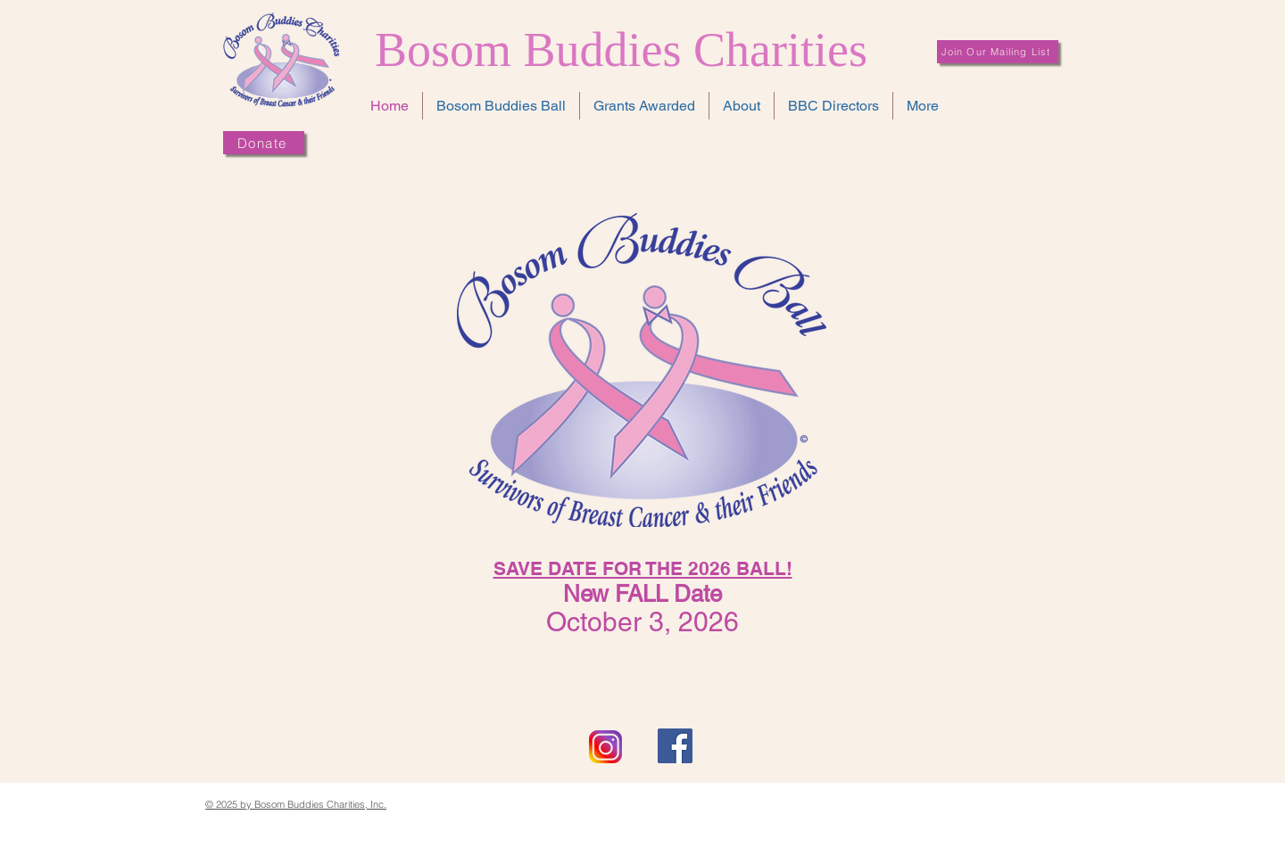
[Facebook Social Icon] (675, 745)
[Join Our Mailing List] (997, 51)
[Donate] (263, 142)
